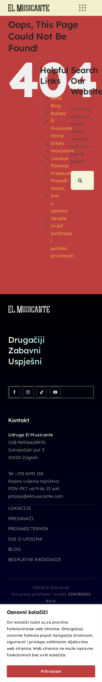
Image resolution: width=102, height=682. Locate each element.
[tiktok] (41, 392)
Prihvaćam (51, 671)
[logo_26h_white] (29, 308)
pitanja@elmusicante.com (35, 496)
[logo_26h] (28, 6)
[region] (51, 643)
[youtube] (55, 392)
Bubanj (58, 113)
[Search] (80, 180)
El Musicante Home (61, 128)
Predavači (61, 173)
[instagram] (28, 392)
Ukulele (59, 218)
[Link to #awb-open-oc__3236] (82, 8)
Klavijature (62, 150)
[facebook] (14, 392)
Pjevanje (60, 165)
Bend (56, 98)
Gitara (57, 143)
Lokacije (60, 158)
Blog (56, 105)
